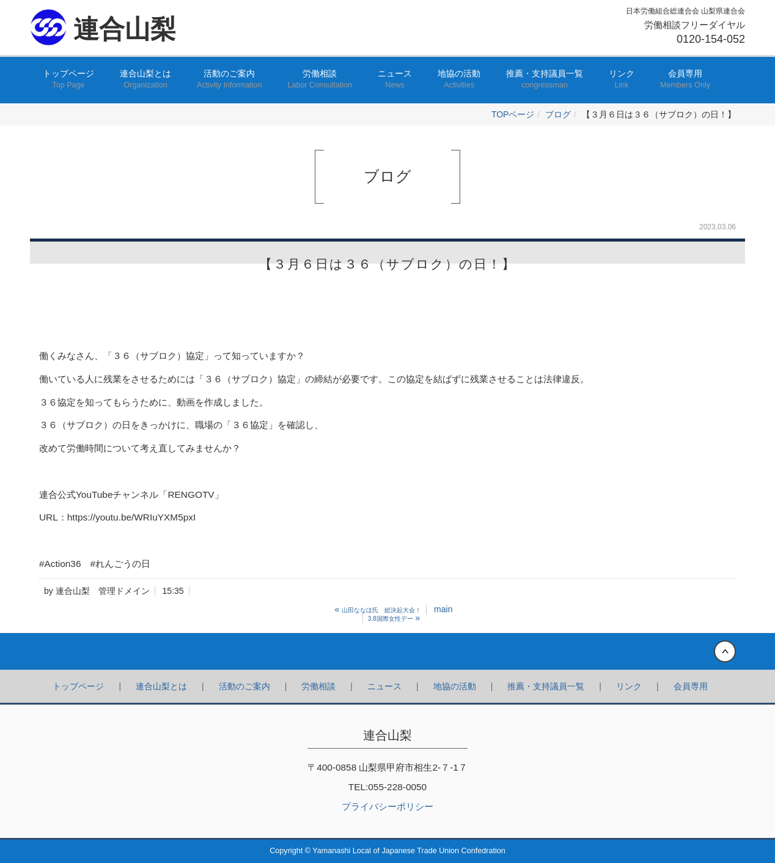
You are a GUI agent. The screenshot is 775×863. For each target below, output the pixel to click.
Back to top (387, 651)
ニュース (395, 80)
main (443, 609)
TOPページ (513, 114)
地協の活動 (459, 80)
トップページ (68, 80)
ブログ (558, 114)
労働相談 (319, 80)
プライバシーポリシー (387, 806)
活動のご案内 (229, 80)
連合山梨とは (145, 80)
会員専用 (685, 80)
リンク (621, 80)
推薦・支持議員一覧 (544, 80)
